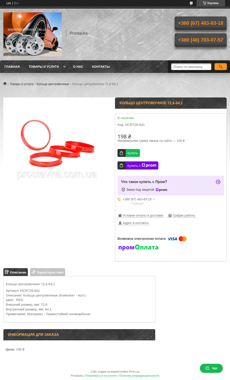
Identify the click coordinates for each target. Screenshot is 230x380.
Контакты (101, 66)
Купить (132, 153)
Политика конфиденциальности (139, 375)
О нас (78, 66)
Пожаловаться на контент (101, 375)
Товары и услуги (44, 66)
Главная (12, 66)
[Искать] (221, 66)
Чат (211, 368)
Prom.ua (134, 371)
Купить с (141, 165)
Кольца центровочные (53, 84)
